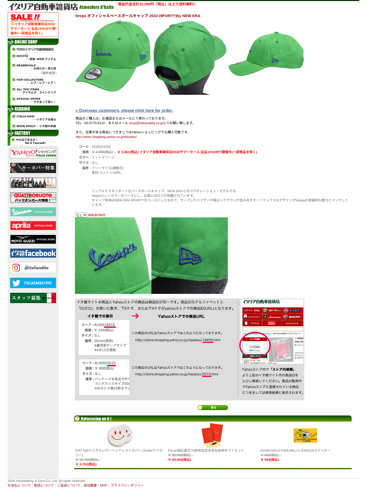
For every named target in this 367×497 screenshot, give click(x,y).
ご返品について (68, 485)
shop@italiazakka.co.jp (146, 123)
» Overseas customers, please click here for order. (124, 110)
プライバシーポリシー (127, 485)
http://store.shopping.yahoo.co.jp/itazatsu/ (106, 137)
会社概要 (90, 485)
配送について (44, 485)
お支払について (19, 485)
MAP (103, 485)
